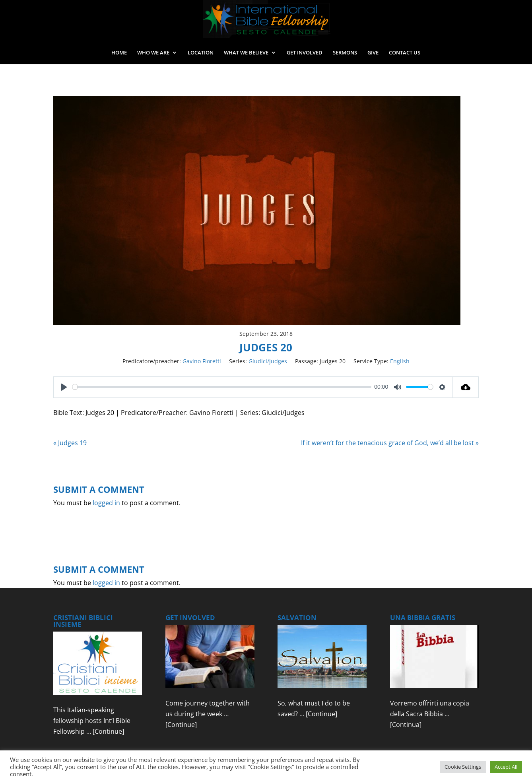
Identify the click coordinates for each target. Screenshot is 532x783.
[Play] (64, 387)
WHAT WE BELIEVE (246, 53)
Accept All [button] (506, 766)
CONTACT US (404, 53)
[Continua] (405, 724)
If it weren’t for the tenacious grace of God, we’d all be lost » (390, 442)
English (400, 361)
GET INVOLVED (304, 53)
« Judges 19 (70, 442)
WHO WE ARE (153, 53)
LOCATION (201, 53)
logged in (106, 502)
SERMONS (345, 53)
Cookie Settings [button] (463, 766)
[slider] (221, 387)
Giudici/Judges (268, 361)
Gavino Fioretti (202, 361)
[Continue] (108, 731)
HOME (119, 53)
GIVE (373, 53)
